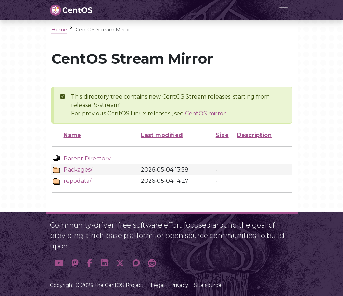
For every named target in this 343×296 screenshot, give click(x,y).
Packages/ (78, 169)
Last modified (162, 135)
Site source (207, 285)
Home (59, 30)
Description (254, 135)
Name (72, 135)
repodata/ (77, 181)
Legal (157, 285)
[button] (58, 263)
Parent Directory (87, 158)
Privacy (179, 285)
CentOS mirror (205, 113)
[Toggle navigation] (283, 10)
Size (222, 135)
